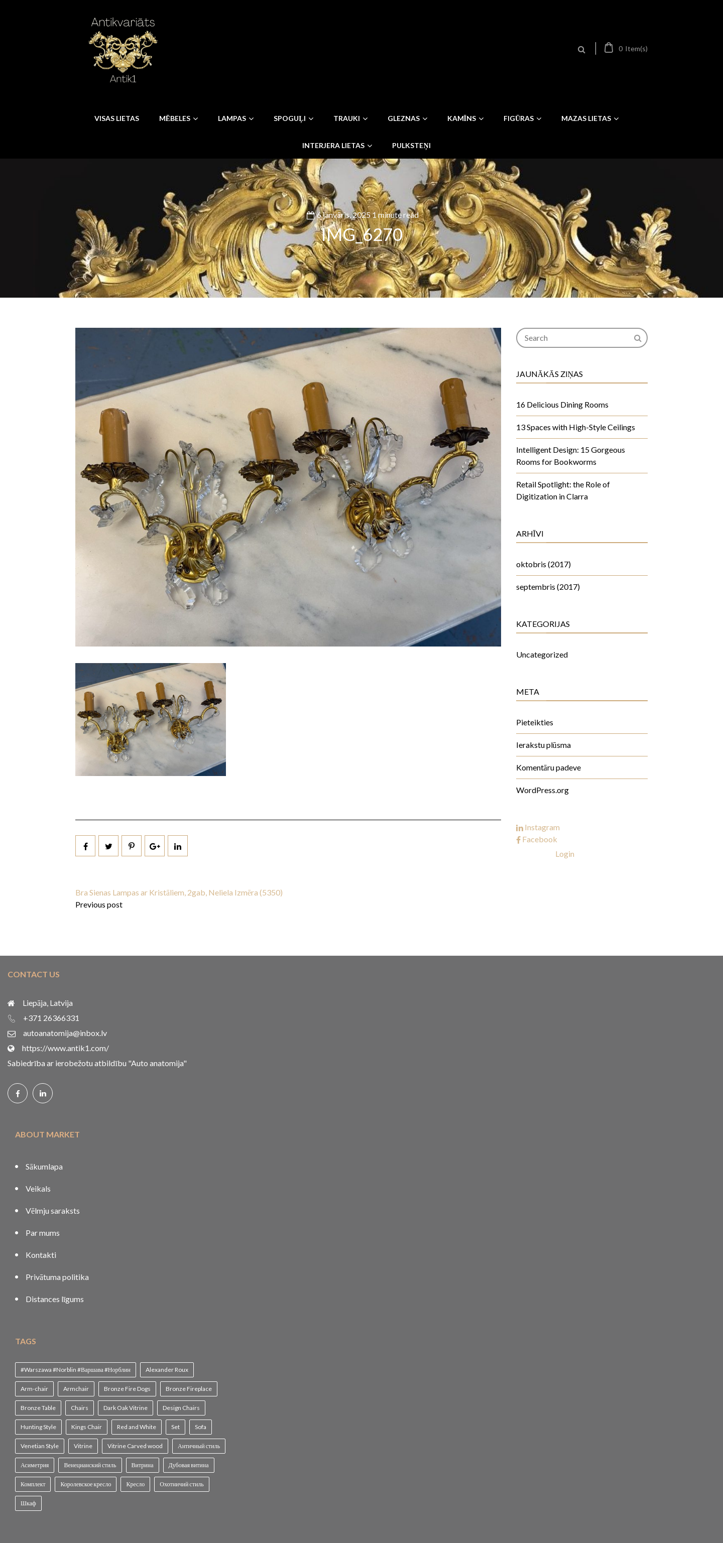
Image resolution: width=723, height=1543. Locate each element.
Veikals (38, 1188)
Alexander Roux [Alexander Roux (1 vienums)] (167, 1369)
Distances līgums (55, 1299)
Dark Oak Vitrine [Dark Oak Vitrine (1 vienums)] (125, 1407)
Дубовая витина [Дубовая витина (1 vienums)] (189, 1465)
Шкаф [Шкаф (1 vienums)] (28, 1503)
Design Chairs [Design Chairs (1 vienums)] (181, 1407)
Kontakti (41, 1254)
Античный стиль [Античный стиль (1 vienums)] (199, 1446)
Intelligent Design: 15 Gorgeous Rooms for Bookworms (570, 455)
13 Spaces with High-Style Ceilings (575, 427)
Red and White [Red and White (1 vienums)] (136, 1427)
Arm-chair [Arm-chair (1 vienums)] (34, 1388)
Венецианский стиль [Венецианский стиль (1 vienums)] (90, 1465)
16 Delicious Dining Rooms (562, 404)
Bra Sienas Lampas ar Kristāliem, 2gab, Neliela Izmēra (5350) (179, 892)
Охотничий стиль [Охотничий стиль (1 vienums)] (181, 1484)
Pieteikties (534, 722)
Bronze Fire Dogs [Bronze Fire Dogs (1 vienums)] (127, 1388)
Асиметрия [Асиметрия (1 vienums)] (35, 1465)
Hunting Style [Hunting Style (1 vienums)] (38, 1427)
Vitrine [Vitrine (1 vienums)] (83, 1446)
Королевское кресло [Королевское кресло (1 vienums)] (85, 1484)
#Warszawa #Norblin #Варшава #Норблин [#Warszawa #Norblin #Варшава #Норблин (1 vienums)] (76, 1369)
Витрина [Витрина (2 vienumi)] (143, 1465)
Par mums (43, 1232)
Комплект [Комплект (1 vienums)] (33, 1484)
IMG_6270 (362, 233)
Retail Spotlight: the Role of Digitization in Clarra (563, 490)
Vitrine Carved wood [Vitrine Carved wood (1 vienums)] (135, 1446)
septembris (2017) (548, 586)
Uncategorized (542, 654)
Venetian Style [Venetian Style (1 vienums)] (40, 1446)
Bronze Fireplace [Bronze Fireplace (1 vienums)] (189, 1388)
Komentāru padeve (548, 767)
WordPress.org (542, 790)
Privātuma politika (57, 1276)
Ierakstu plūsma (543, 744)
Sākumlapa (44, 1166)
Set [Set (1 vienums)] (175, 1427)
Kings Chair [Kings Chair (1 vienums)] (86, 1427)
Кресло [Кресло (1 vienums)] (135, 1484)
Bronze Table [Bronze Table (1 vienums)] (38, 1407)
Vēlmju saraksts (53, 1210)
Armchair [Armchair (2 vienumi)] (76, 1388)
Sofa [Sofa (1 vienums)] (200, 1427)
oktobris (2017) (543, 564)
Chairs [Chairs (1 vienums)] (79, 1407)
